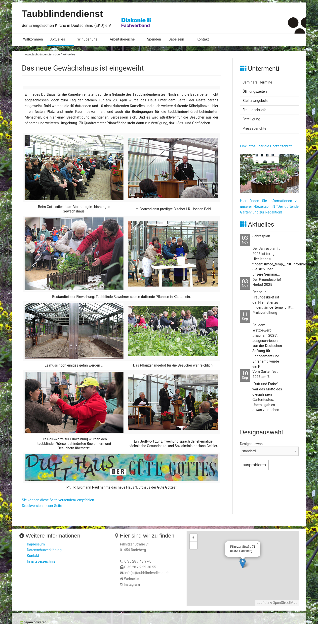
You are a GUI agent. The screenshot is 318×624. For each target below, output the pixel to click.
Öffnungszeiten (254, 91)
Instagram (132, 584)
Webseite (131, 579)
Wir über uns (87, 39)
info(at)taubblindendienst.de (146, 573)
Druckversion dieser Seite (42, 506)
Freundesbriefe (254, 110)
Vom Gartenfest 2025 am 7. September (265, 377)
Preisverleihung (264, 313)
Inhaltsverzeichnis (41, 561)
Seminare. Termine (257, 82)
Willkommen (33, 39)
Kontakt (203, 39)
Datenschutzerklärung (44, 550)
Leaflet (262, 603)
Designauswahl (252, 444)
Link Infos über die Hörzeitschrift (266, 146)
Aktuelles (57, 39)
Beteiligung (251, 119)
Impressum (36, 544)
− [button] (194, 545)
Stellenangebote (255, 101)
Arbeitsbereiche (122, 39)
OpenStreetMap (285, 603)
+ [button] (194, 538)
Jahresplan (261, 236)
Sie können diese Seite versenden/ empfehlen (58, 500)
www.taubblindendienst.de (42, 54)
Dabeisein (176, 39)
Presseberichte (254, 128)
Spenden (154, 39)
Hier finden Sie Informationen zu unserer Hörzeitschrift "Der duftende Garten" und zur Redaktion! (269, 206)
